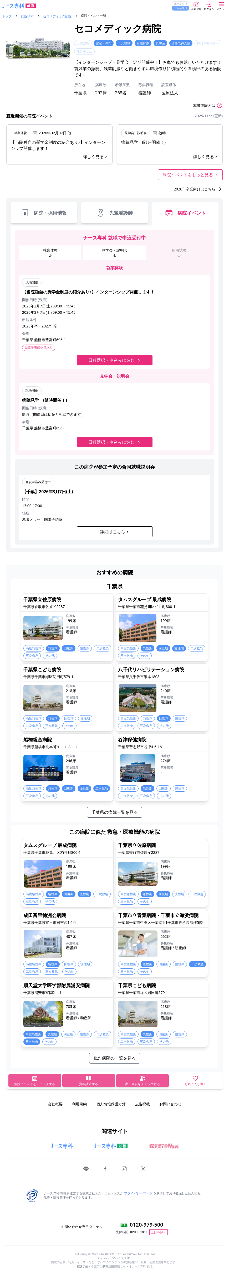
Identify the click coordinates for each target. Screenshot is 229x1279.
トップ (7, 16)
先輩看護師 (114, 213)
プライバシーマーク (138, 1193)
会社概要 (55, 1103)
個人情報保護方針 (111, 1103)
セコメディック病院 (57, 16)
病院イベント (185, 213)
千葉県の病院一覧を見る (114, 812)
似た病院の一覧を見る (115, 1058)
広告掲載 (142, 1103)
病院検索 (27, 16)
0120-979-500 (146, 1224)
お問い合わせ (170, 1103)
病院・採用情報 (44, 213)
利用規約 (79, 1103)
